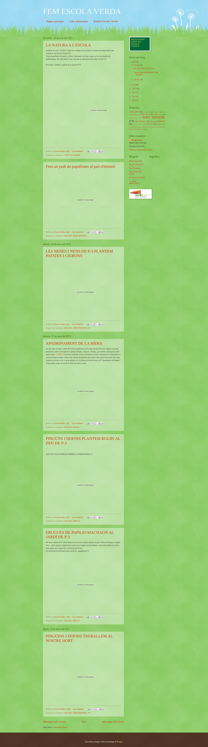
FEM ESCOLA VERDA (82, 11)
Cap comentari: (78, 151)
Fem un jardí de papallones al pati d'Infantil (80, 166)
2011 (134, 96)
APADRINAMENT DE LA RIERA (74, 343)
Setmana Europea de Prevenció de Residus (150, 127)
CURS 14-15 (69, 155)
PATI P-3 (76, 521)
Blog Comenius (135, 168)
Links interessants (78, 21)
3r (143, 112)
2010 (134, 100)
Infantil (77, 155)
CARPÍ (59, 354)
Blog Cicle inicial (135, 161)
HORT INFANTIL (80, 236)
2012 (134, 92)
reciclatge (132, 127)
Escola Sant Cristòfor (137, 178)
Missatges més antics (113, 721)
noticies (161, 121)
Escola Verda (133, 118)
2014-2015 (68, 236)
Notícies (135, 124)
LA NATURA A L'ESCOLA (68, 45)
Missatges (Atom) (60, 727)
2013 (134, 89)
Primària (76, 427)
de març (137, 80)
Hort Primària (140, 121)
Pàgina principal (55, 21)
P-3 (89, 328)
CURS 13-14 (145, 114)
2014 (134, 85)
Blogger (120, 742)
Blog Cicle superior (136, 165)
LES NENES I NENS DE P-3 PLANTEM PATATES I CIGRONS (79, 253)
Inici (84, 721)
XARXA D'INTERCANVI (137, 129)
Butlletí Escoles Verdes (105, 21)
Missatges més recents (54, 721)
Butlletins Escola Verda (155, 112)
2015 (134, 62)
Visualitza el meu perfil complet (141, 150)
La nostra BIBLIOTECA (134, 182)
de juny (137, 65)
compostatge (133, 114)
